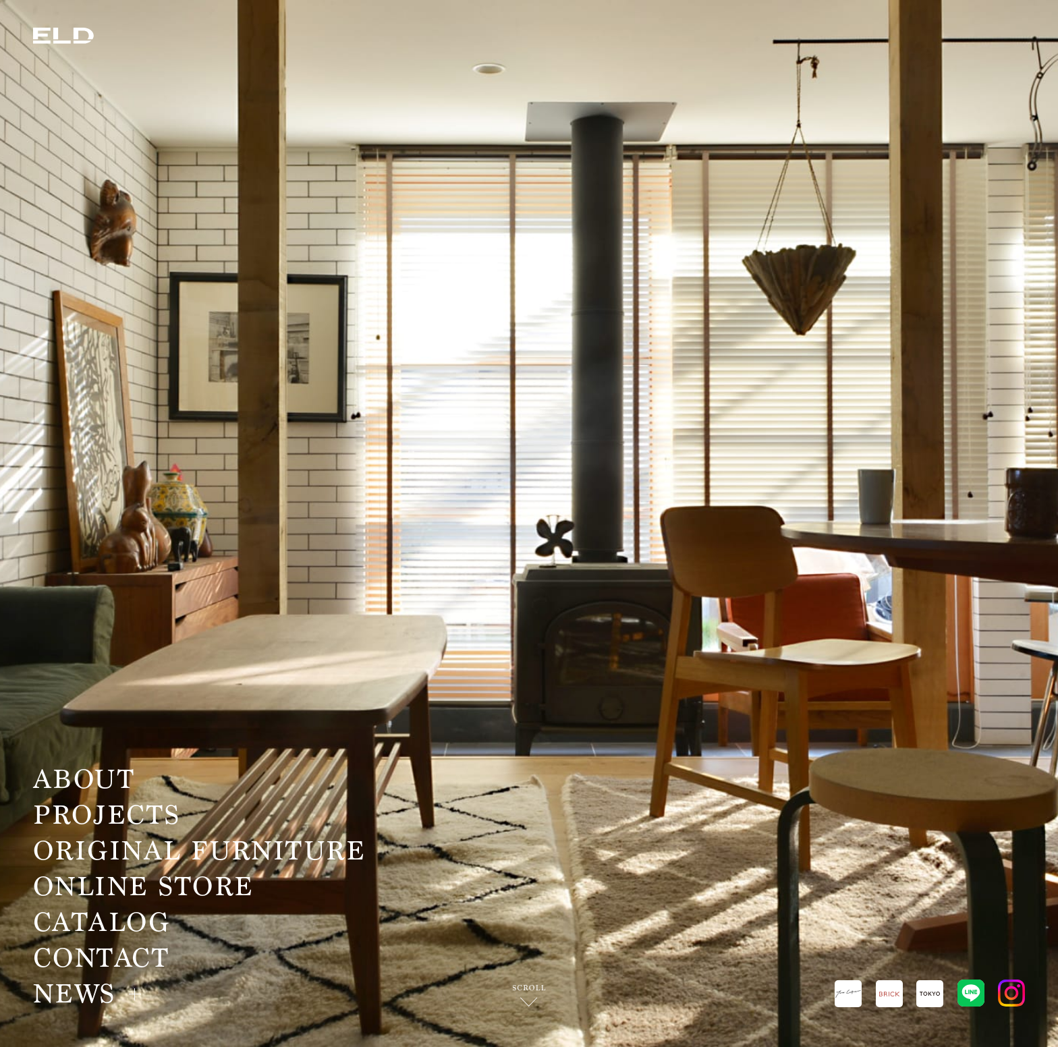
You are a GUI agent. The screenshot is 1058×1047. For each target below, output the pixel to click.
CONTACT (101, 958)
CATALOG (101, 922)
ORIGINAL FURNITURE (199, 851)
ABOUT (84, 779)
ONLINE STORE (143, 886)
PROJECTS (107, 815)
